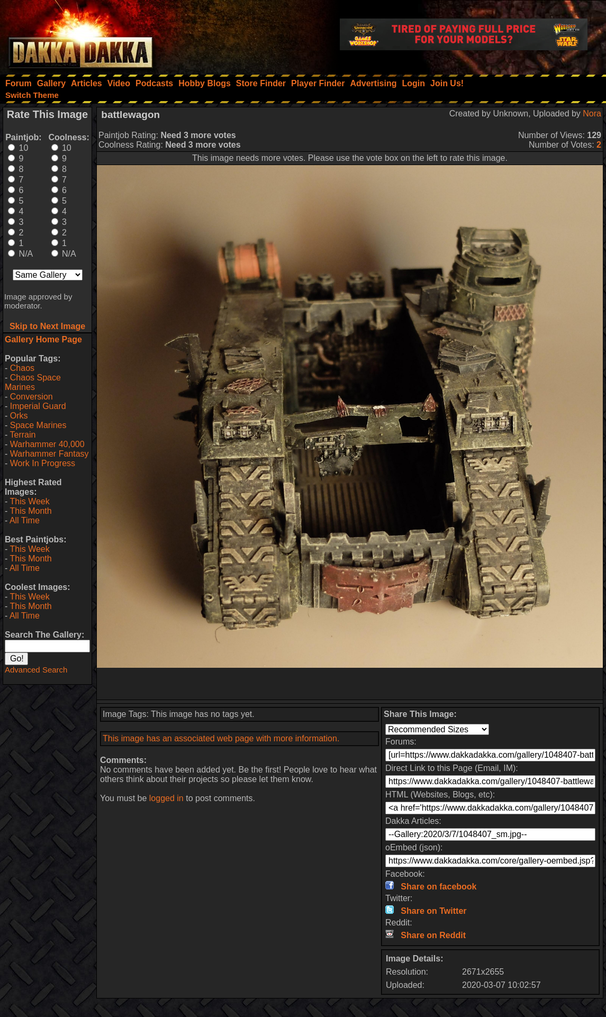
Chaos (22, 368)
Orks (19, 415)
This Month (30, 510)
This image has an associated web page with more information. (221, 738)
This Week (29, 501)
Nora (592, 113)
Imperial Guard (38, 406)
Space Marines (38, 425)
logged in (166, 798)
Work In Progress (42, 463)
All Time (25, 520)
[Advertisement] (350, 684)
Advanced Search (36, 669)
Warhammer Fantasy (49, 453)
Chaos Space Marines (33, 382)
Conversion (31, 396)
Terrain (22, 434)
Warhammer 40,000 (47, 444)
